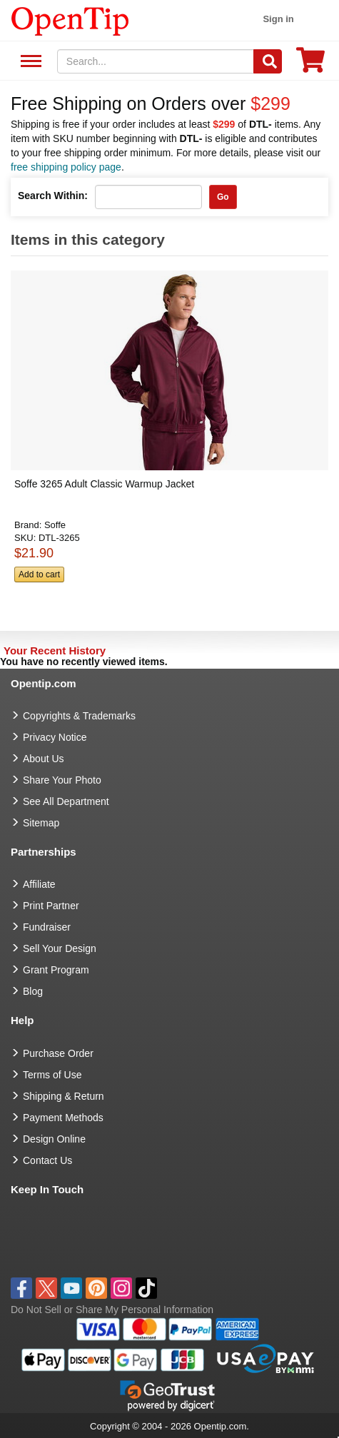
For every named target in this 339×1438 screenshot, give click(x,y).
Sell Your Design (59, 948)
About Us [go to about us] (43, 758)
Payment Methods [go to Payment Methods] (63, 1117)
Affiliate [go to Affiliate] (39, 884)
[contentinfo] (70, 20)
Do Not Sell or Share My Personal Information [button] (112, 1309)
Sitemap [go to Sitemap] (41, 823)
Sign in (278, 19)
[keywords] (155, 61)
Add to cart (39, 574)
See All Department (28, 61)
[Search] (267, 61)
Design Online (54, 1139)
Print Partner (51, 905)
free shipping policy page (66, 167)
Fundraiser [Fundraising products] (47, 927)
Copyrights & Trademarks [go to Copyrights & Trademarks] (79, 715)
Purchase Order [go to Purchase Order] (58, 1053)
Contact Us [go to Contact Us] (47, 1160)
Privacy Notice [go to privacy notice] (54, 737)
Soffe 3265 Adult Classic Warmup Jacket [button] (104, 484)
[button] (165, 442)
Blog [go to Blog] (33, 991)
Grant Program (56, 970)
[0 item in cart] (310, 64)
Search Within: (53, 195)
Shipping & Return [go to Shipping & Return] (63, 1096)
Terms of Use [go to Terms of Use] (52, 1074)
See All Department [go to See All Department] (66, 801)
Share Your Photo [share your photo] (62, 780)
